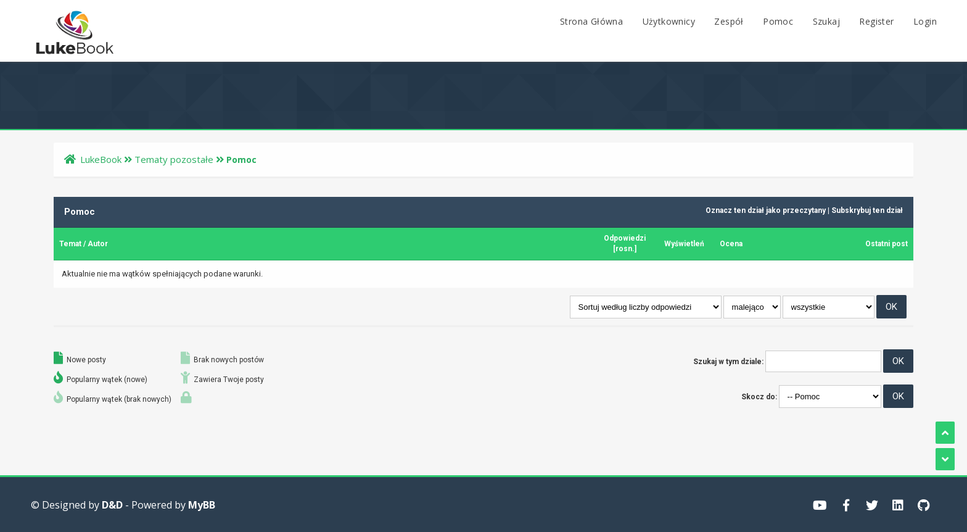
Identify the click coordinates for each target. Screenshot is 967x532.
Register (876, 21)
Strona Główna (591, 21)
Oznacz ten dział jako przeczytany (766, 210)
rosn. (625, 248)
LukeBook (100, 159)
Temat (70, 243)
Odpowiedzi (625, 238)
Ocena (731, 243)
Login (925, 21)
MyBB (201, 505)
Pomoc (778, 21)
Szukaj (826, 21)
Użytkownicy (669, 21)
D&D (112, 505)
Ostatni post (886, 243)
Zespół (728, 21)
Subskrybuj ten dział (867, 210)
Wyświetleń (684, 243)
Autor (98, 243)
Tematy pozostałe (173, 159)
